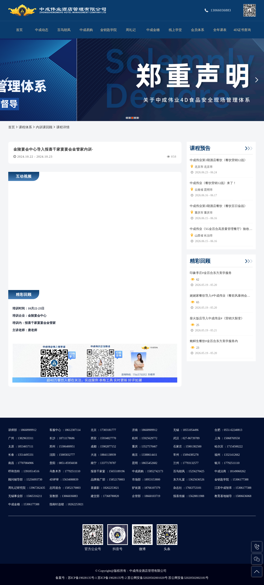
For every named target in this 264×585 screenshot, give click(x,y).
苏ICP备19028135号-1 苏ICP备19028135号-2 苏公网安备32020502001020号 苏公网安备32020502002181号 (138, 577)
